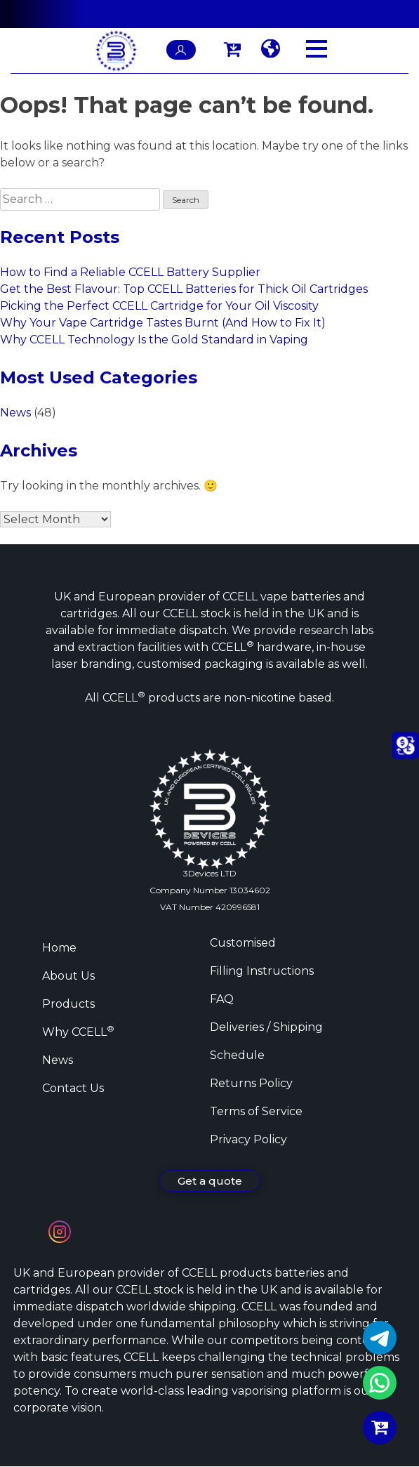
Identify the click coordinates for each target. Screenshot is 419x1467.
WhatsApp (380, 1383)
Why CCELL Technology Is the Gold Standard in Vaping (154, 339)
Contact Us (73, 1088)
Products (68, 1004)
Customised (243, 942)
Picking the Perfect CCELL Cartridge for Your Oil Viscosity (159, 306)
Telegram (380, 1338)
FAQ (222, 999)
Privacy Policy (248, 1139)
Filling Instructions (262, 971)
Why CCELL (78, 1032)
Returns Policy (251, 1083)
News (15, 412)
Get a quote (210, 1181)
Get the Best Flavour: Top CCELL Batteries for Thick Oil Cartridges (184, 289)
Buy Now (380, 1428)
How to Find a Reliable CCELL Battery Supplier (130, 272)
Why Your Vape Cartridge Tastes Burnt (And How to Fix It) (163, 322)
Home (59, 947)
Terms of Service (256, 1111)
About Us (68, 975)
